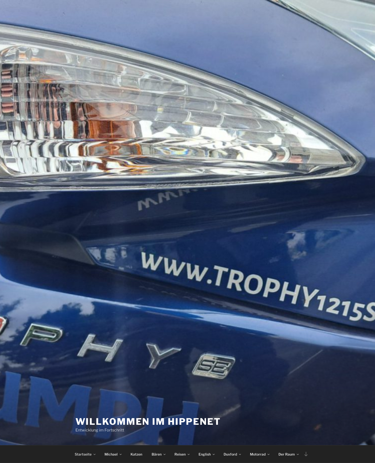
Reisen (182, 454)
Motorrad (260, 454)
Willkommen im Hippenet (148, 421)
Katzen (136, 454)
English (207, 454)
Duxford (233, 454)
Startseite (85, 454)
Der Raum (289, 454)
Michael (113, 454)
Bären (159, 454)
